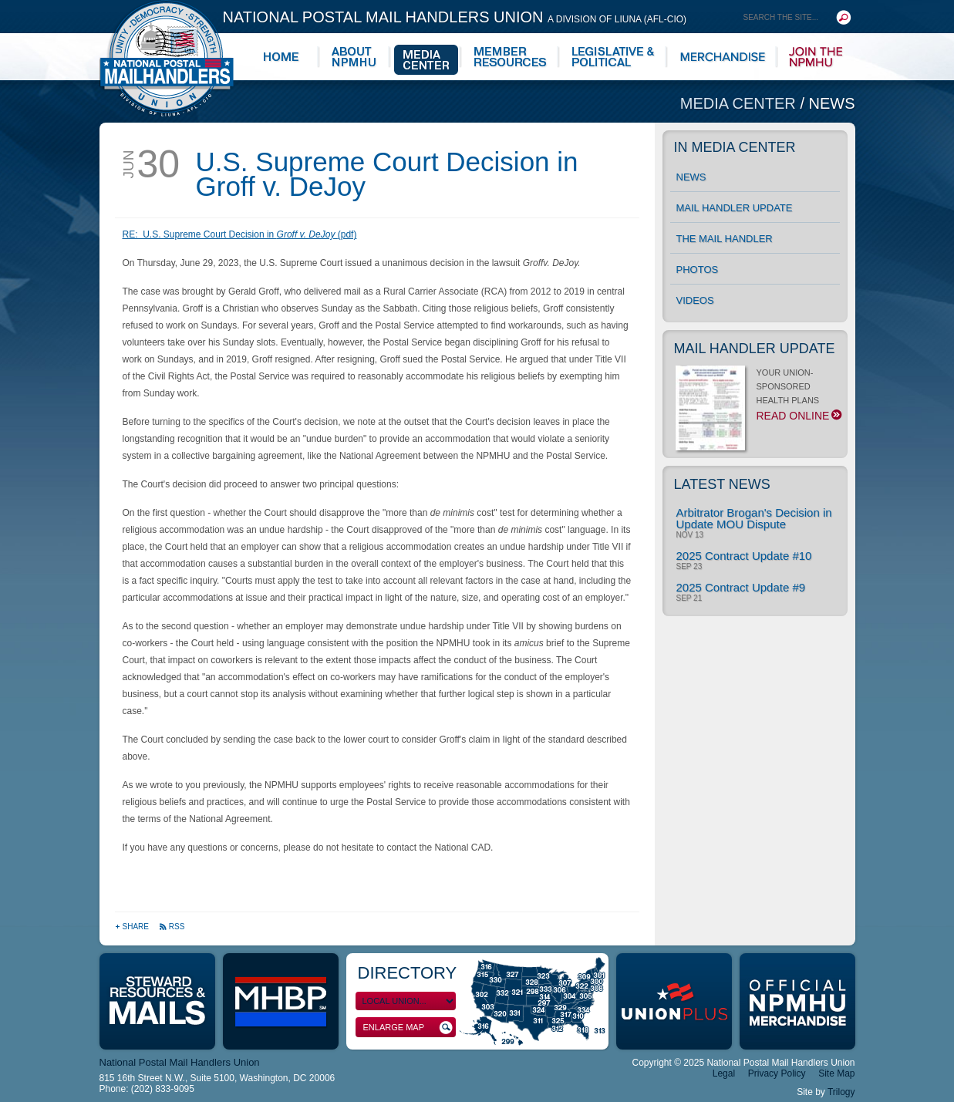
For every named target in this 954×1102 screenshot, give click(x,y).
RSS (172, 926)
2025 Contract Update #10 (744, 555)
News (832, 103)
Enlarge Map (408, 1027)
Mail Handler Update (734, 208)
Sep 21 (689, 598)
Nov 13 (690, 535)
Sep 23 (689, 567)
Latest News (722, 484)
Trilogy (841, 1092)
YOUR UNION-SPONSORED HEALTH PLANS (758, 399)
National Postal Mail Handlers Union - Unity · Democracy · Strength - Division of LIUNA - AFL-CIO (166, 58)
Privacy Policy (777, 1073)
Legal (724, 1073)
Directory (407, 972)
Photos (697, 269)
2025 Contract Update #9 (741, 587)
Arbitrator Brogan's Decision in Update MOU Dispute (754, 518)
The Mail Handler (724, 238)
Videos (695, 300)
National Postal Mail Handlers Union (455, 16)
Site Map (836, 1073)
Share (133, 926)
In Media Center (735, 147)
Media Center (740, 103)
